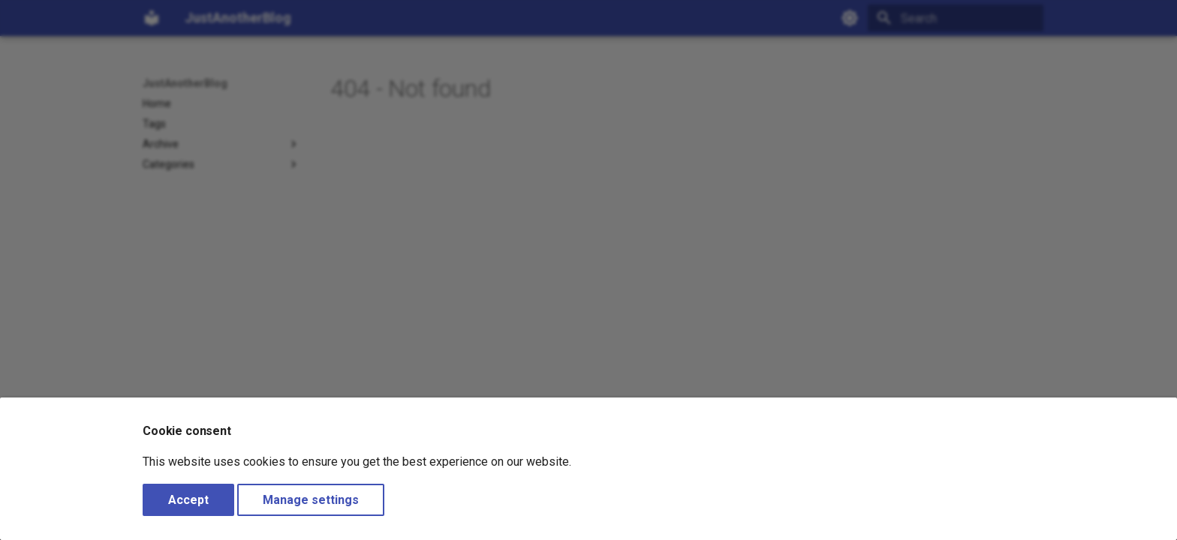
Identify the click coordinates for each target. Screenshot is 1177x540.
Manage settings (311, 500)
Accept (188, 500)
